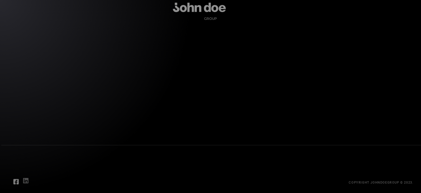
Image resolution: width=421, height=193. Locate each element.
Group (208, 16)
